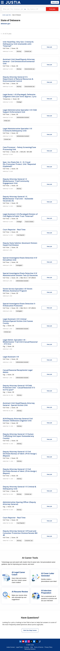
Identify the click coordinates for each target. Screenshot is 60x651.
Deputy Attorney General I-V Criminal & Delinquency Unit (19, 487)
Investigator (19, 265)
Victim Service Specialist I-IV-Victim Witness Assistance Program (17, 289)
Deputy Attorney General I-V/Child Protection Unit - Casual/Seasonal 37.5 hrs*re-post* (19, 387)
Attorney (19, 51)
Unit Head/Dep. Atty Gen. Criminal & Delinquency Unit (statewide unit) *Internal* (18, 44)
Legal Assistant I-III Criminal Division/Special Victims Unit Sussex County (18, 321)
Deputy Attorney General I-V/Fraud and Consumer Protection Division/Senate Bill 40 (20, 533)
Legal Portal (19, 647)
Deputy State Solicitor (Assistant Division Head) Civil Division (20, 244)
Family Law (7, 120)
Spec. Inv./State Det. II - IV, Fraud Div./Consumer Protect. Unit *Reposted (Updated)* (19, 164)
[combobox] (13, 9)
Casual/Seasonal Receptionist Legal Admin (17, 371)
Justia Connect (10, 647)
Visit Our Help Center (30, 630)
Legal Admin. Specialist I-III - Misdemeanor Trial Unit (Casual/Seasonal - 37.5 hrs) (20, 342)
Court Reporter (20, 235)
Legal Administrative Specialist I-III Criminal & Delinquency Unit (17, 129)
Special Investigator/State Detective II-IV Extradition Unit (20, 259)
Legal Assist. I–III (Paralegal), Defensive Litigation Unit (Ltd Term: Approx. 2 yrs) (19, 95)
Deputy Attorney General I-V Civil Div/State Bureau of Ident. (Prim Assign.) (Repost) (20, 453)
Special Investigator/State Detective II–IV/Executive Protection (19, 304)
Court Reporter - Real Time (14, 229)
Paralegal (19, 102)
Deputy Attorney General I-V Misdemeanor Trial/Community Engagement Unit (16, 181)
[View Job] (49, 47)
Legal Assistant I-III (11, 356)
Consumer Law (28, 540)
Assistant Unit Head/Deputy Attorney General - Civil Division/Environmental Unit (19, 61)
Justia (32, 644)
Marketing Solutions (30, 649)
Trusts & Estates (29, 221)
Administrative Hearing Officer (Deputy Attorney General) (19, 503)
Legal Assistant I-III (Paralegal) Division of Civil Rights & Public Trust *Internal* (20, 215)
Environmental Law (29, 69)
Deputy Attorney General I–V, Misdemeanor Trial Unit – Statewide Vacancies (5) (18, 198)
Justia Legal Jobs (6, 15)
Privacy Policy (48, 647)
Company (26, 647)
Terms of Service (38, 647)
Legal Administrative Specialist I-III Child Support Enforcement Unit (20, 111)
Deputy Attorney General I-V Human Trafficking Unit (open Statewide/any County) (18, 436)
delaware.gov (5, 24)
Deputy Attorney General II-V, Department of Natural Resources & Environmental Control (18, 79)
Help (31, 647)
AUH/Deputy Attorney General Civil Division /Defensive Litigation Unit (18, 419)
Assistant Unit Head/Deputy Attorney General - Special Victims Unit (19, 404)
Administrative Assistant (23, 117)
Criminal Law (28, 51)
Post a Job (55, 2)
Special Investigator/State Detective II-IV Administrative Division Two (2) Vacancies (20, 274)
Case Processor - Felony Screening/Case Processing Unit (19, 148)
